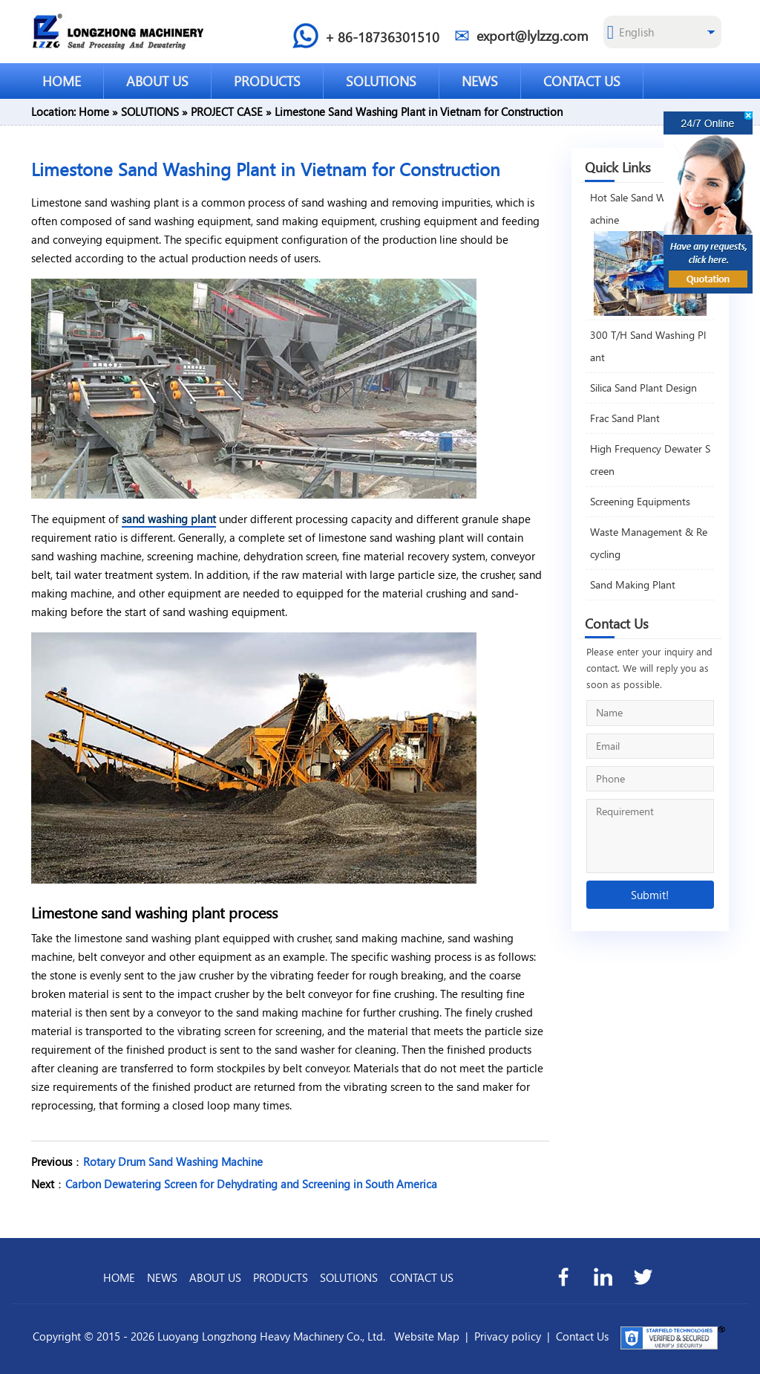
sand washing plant (169, 518)
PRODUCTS (267, 80)
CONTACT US (581, 80)
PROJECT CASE (227, 111)
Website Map (426, 1336)
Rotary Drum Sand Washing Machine (173, 1161)
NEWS (480, 80)
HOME (61, 80)
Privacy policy (507, 1336)
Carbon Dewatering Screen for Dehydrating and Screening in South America (251, 1183)
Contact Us (582, 1336)
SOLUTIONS (381, 80)
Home (94, 111)
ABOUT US (157, 80)
